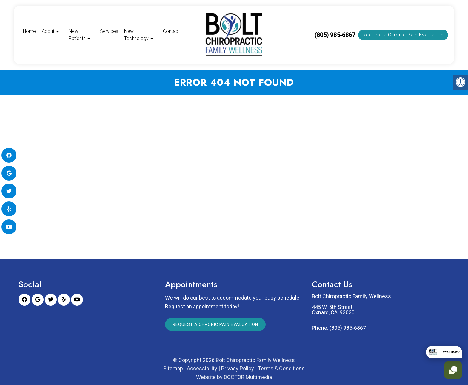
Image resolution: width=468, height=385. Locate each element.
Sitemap (173, 368)
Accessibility (202, 368)
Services (109, 31)
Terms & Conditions (281, 368)
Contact (171, 31)
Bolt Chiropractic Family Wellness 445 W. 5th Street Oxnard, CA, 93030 (351, 304)
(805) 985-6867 (335, 34)
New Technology (136, 34)
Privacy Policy (237, 368)
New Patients (77, 34)
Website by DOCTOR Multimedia (234, 377)
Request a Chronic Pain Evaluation (403, 35)
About (48, 31)
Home (29, 31)
